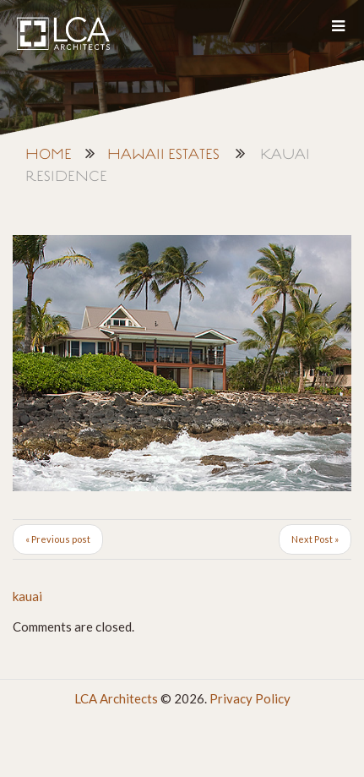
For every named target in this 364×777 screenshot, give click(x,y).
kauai (27, 596)
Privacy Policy (250, 698)
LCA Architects (116, 698)
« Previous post (57, 539)
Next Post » (315, 539)
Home (48, 155)
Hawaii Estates (163, 155)
